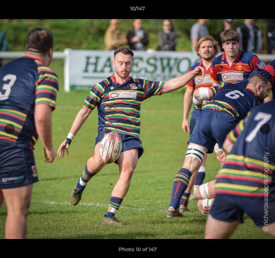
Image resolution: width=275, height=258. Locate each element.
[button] (266, 10)
